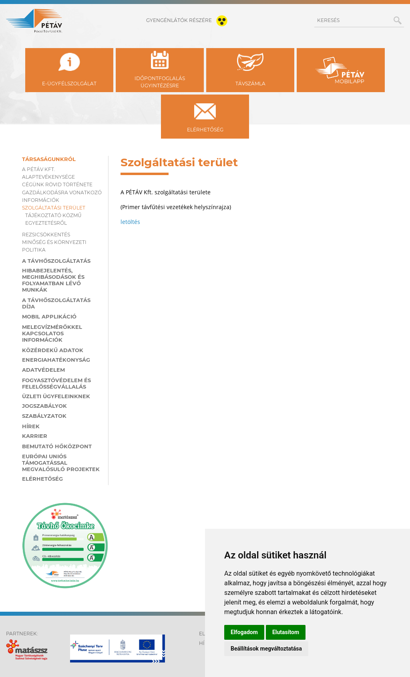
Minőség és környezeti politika (54, 246)
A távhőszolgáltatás (56, 261)
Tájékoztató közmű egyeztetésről (53, 219)
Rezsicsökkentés (46, 235)
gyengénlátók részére (188, 20)
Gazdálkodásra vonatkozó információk (62, 196)
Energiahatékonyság (56, 360)
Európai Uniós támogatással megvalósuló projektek (61, 462)
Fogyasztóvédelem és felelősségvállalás (56, 383)
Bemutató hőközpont (57, 446)
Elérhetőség (42, 479)
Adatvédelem (43, 370)
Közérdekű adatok (52, 350)
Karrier (34, 436)
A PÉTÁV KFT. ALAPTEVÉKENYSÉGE (48, 173)
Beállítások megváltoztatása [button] (266, 648)
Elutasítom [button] (285, 632)
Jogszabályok (44, 406)
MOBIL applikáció (49, 316)
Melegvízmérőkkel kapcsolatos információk (52, 333)
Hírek (31, 426)
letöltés (130, 222)
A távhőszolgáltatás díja (56, 303)
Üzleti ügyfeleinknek (56, 396)
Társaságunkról (49, 159)
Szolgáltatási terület (53, 208)
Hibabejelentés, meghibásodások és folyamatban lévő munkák (53, 280)
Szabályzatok (44, 416)
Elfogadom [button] (244, 632)
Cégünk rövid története (57, 184)
